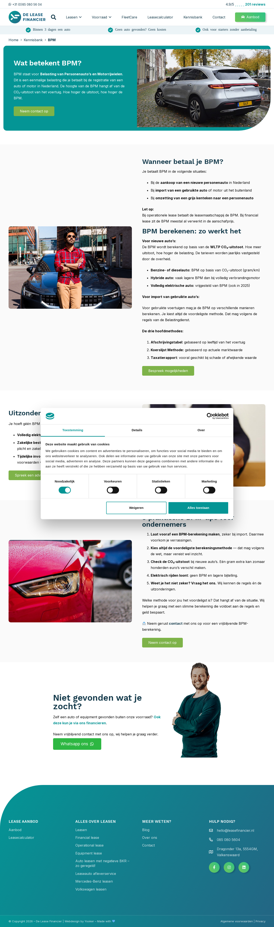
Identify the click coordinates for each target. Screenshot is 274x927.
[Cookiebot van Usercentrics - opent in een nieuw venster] (210, 416)
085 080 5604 (228, 840)
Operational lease (89, 845)
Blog (145, 830)
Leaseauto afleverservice (95, 873)
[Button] (214, 867)
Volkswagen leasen (90, 889)
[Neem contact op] (34, 111)
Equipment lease (88, 853)
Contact (148, 845)
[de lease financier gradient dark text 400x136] (27, 17)
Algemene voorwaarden (236, 921)
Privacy (260, 921)
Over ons (149, 837)
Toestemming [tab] (72, 430)
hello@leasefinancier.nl (235, 830)
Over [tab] (201, 430)
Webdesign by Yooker (79, 921)
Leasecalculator (21, 837)
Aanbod (15, 830)
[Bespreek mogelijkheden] (168, 371)
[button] (53, 17)
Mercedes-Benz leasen (94, 881)
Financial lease (87, 837)
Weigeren (136, 508)
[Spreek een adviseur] (32, 475)
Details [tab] (137, 430)
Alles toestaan (198, 508)
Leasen (81, 830)
